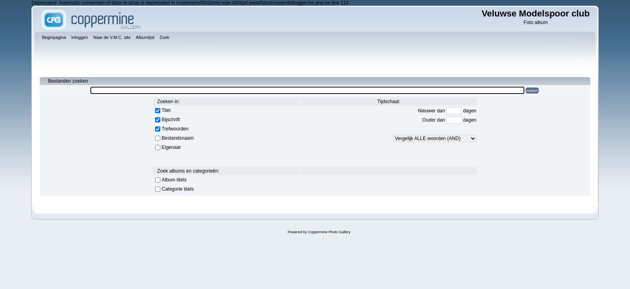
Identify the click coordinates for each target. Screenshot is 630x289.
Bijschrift (171, 119)
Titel (166, 110)
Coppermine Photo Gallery (329, 232)
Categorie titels (178, 189)
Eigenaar (171, 147)
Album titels (174, 180)
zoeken (532, 90)
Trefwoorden (175, 129)
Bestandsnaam (178, 138)
